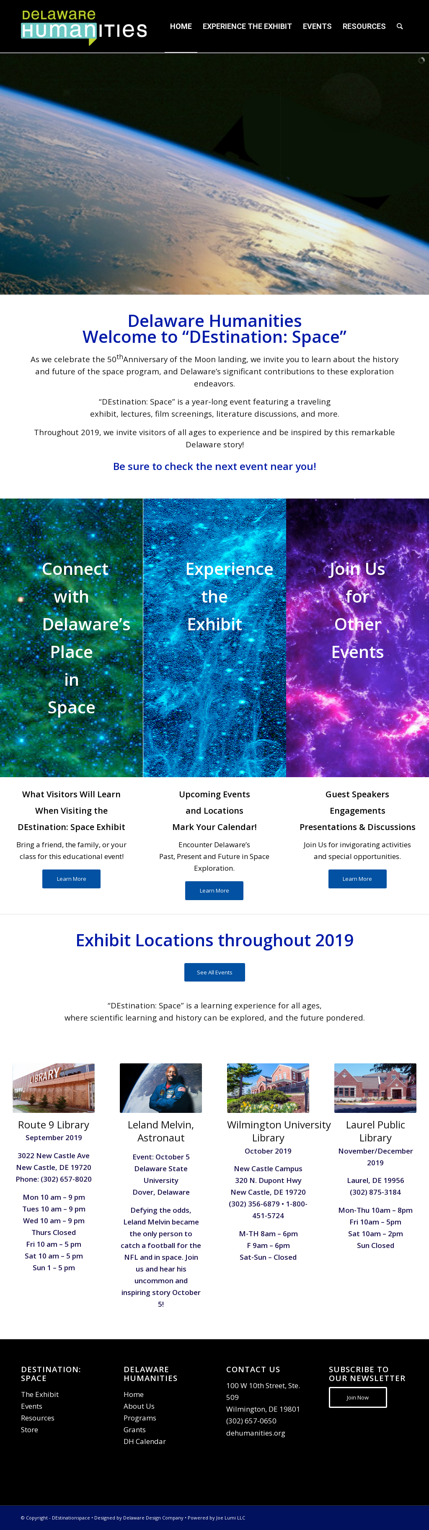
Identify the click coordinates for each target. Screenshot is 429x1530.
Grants (135, 1429)
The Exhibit (40, 1394)
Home (134, 1394)
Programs (140, 1418)
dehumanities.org (255, 1433)
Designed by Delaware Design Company (138, 1517)
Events (31, 1406)
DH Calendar (145, 1441)
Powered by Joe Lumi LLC (216, 1517)
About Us (139, 1406)
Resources (37, 1418)
